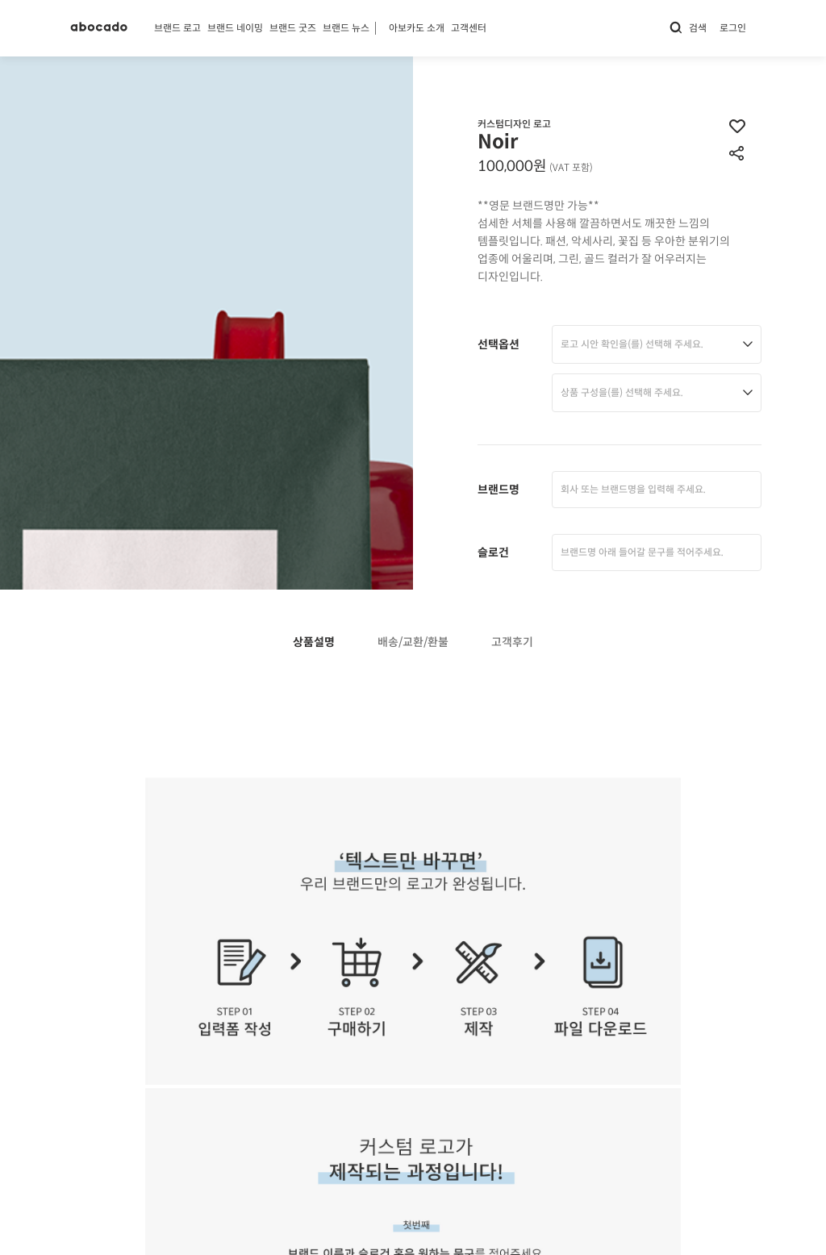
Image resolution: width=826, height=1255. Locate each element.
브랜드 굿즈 (292, 28)
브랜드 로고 (177, 28)
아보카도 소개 (416, 28)
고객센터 (468, 28)
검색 (688, 27)
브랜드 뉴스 (346, 28)
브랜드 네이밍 (235, 28)
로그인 (733, 28)
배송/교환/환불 (413, 642)
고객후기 (512, 642)
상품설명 (314, 642)
